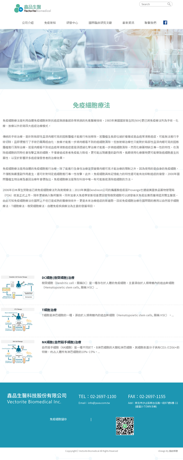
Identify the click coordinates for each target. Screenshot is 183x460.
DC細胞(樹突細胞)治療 (58, 277)
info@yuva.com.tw (99, 403)
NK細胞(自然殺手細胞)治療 (61, 342)
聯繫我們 (150, 22)
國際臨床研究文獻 (100, 22)
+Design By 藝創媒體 (168, 450)
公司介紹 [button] (28, 22)
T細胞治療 (49, 309)
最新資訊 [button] (128, 22)
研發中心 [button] (72, 22)
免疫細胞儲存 (58, 419)
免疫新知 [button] (50, 22)
